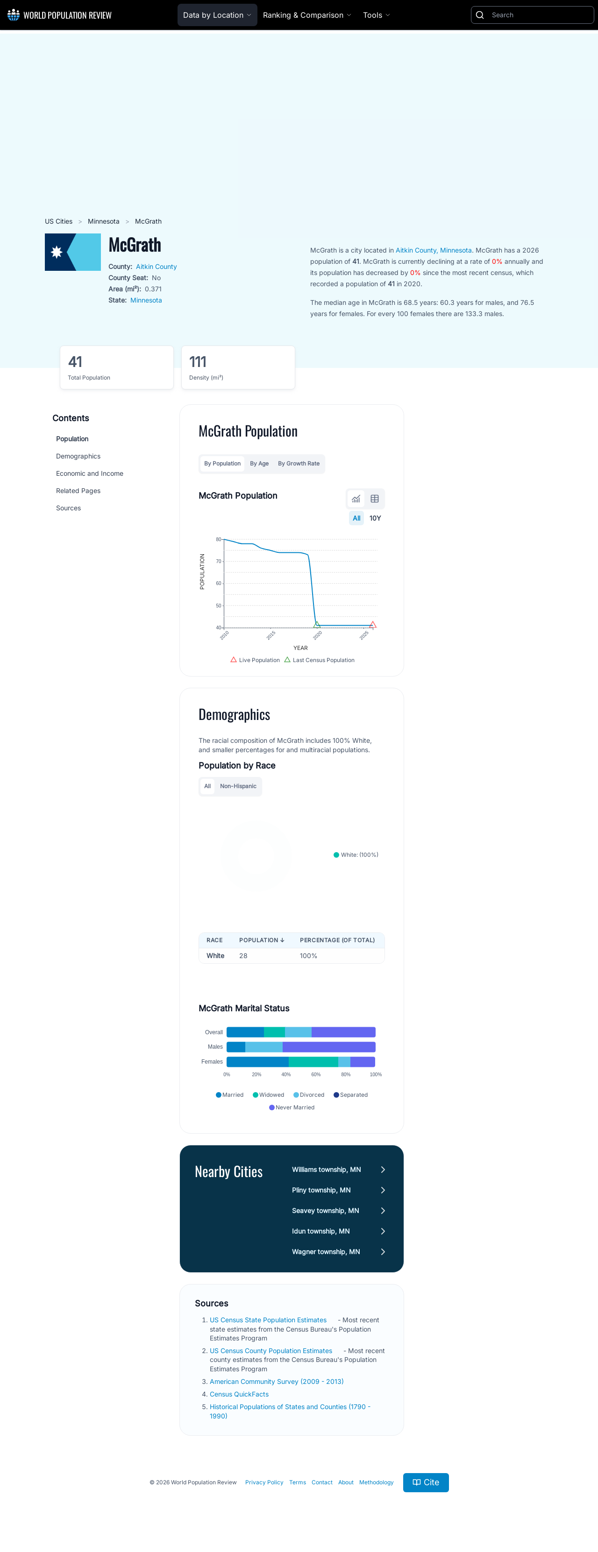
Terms (297, 1482)
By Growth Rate (299, 463)
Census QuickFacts (240, 1394)
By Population (222, 463)
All (356, 518)
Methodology (376, 1482)
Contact (322, 1482)
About (346, 1482)
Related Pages (78, 490)
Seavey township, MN (325, 1210)
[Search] (541, 15)
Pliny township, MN (321, 1190)
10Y (375, 518)
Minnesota (104, 221)
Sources (68, 508)
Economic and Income (89, 473)
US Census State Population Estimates (269, 1320)
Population (72, 439)
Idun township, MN (321, 1231)
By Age (259, 463)
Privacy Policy (264, 1482)
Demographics (78, 456)
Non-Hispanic (238, 786)
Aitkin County (156, 266)
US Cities (59, 221)
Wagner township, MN (326, 1252)
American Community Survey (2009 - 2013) (278, 1381)
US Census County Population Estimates (272, 1350)
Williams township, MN (326, 1169)
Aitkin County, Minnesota (434, 250)
